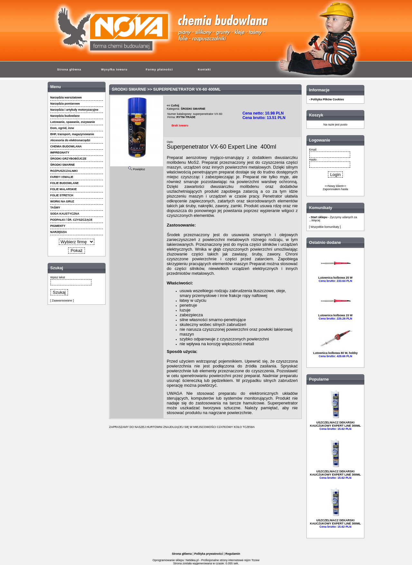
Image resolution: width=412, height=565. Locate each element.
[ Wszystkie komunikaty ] (325, 226)
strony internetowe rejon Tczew (239, 560)
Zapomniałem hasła (335, 189)
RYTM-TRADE (185, 117)
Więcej (316, 220)
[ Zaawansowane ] (62, 300)
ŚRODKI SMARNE (129, 89)
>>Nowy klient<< (335, 186)
